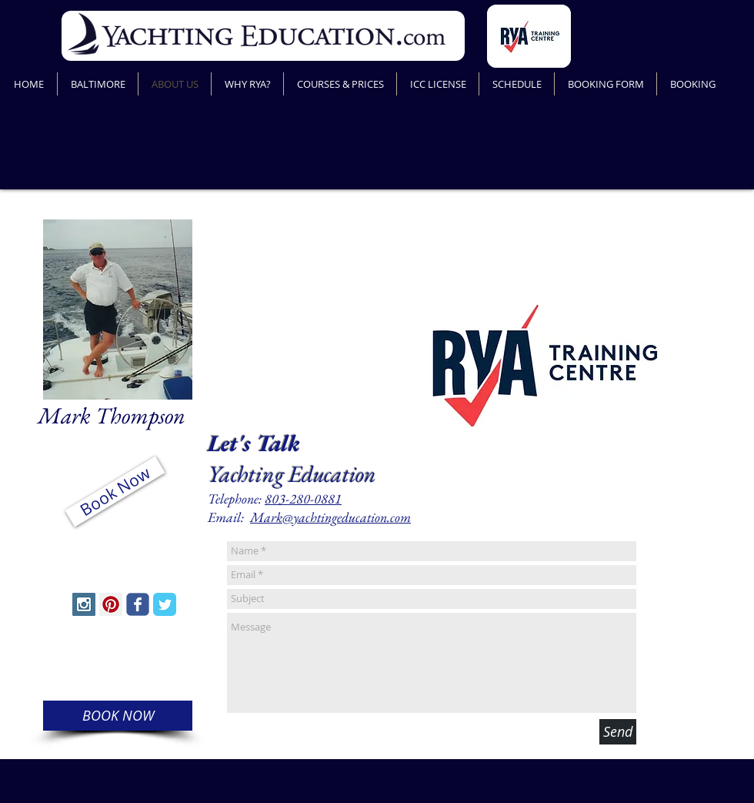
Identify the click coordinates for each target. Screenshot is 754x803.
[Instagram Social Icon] (83, 604)
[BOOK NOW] (117, 716)
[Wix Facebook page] (137, 604)
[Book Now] (115, 492)
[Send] (617, 731)
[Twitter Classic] (164, 604)
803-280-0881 (303, 498)
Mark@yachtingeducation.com (330, 517)
